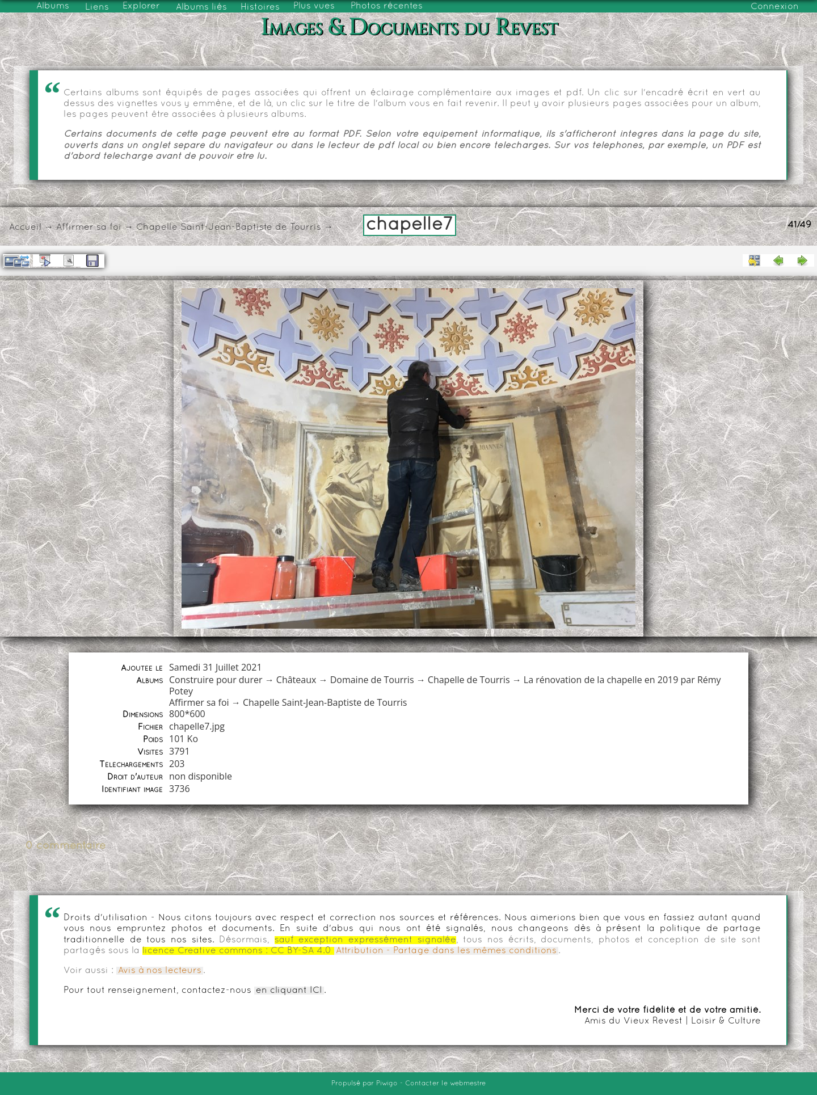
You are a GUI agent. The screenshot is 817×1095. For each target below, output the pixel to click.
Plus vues (314, 6)
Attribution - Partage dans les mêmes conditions (446, 951)
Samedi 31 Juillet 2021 (215, 667)
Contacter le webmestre (445, 1083)
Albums (52, 6)
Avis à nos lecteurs (159, 971)
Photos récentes (387, 6)
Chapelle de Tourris (469, 679)
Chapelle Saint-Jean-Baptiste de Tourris (228, 227)
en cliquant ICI (289, 991)
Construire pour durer (216, 679)
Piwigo (387, 1083)
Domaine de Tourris (372, 679)
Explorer (141, 6)
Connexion (775, 7)
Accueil (25, 227)
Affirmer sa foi (88, 227)
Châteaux (296, 679)
